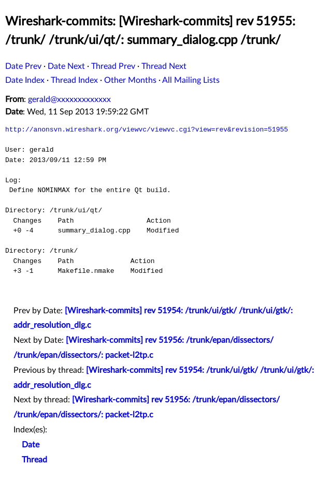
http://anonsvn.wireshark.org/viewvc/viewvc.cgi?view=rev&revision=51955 (146, 129)
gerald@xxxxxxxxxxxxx (69, 99)
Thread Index (74, 80)
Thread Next (163, 66)
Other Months (130, 80)
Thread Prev (113, 66)
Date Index (25, 80)
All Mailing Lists (191, 80)
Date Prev (23, 66)
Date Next (66, 66)
